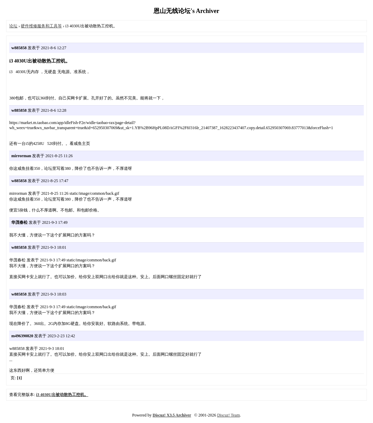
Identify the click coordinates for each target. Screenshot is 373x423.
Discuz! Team (228, 415)
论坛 (13, 26)
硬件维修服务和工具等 (41, 26)
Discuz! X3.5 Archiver (172, 415)
